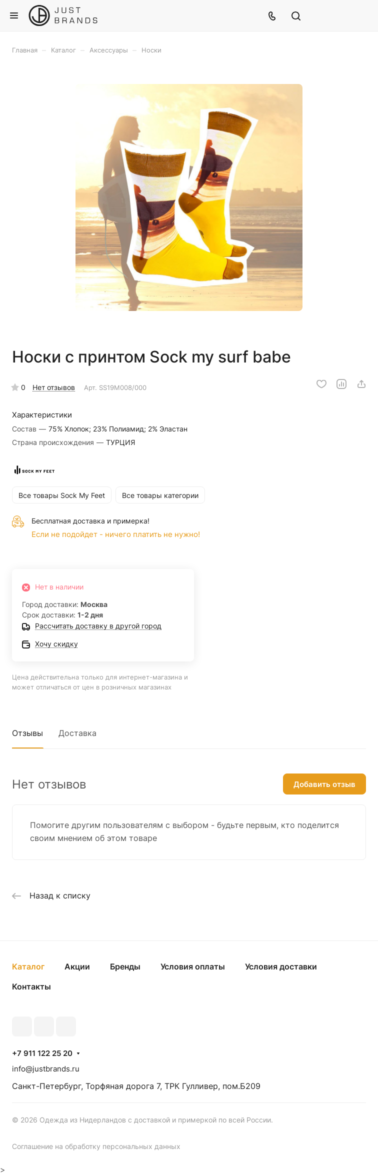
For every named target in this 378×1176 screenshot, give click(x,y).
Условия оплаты (192, 967)
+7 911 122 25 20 (42, 1053)
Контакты (31, 987)
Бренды (125, 967)
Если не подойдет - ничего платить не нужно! (116, 534)
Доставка (77, 733)
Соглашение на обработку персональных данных (96, 1146)
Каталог (28, 967)
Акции (77, 967)
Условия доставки (281, 967)
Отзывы (27, 733)
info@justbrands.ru (46, 1069)
